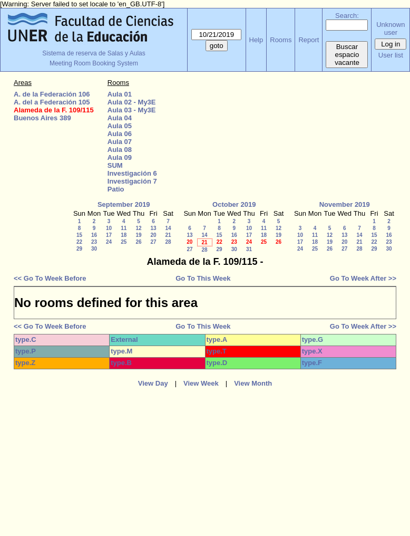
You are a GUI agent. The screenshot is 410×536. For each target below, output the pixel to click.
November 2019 (344, 204)
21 (168, 235)
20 (153, 235)
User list (390, 55)
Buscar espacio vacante (347, 54)
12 (138, 228)
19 (138, 235)
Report (308, 40)
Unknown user (390, 28)
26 (138, 242)
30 (94, 249)
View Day (153, 383)
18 (123, 235)
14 (168, 228)
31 (249, 249)
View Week (201, 383)
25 (123, 242)
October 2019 (234, 204)
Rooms (280, 40)
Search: (347, 16)
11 (123, 228)
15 (79, 235)
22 (79, 242)
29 (79, 249)
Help (256, 40)
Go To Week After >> (363, 278)
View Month (253, 383)
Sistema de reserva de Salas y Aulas (93, 53)
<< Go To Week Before (50, 278)
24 (109, 242)
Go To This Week (202, 278)
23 (94, 242)
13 (153, 228)
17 (109, 235)
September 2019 (123, 204)
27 (153, 242)
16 (94, 235)
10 (109, 228)
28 (168, 242)
